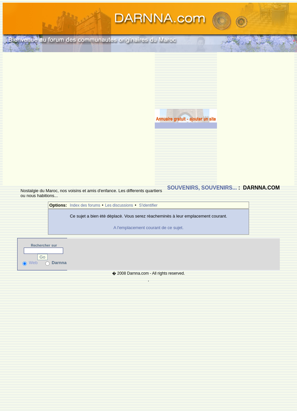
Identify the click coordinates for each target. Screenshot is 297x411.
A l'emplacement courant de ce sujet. (148, 227)
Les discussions (119, 205)
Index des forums (85, 205)
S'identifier (148, 205)
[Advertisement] (66, 118)
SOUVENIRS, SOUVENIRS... (202, 187)
